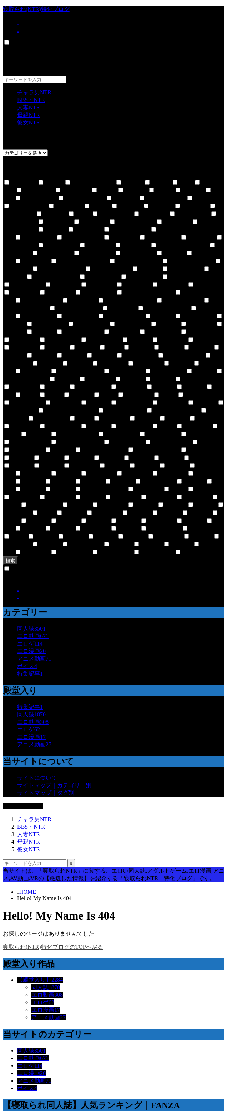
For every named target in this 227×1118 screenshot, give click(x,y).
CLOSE (13, 50)
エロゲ (29, 644)
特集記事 (30, 674)
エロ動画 (33, 636)
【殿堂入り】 (40, 980)
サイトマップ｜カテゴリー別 (54, 785)
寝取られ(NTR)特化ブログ (36, 9)
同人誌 (31, 629)
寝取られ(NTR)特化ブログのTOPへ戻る (53, 947)
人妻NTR (28, 107)
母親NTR (28, 115)
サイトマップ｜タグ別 (45, 793)
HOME (27, 892)
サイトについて (37, 778)
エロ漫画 (31, 651)
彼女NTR (28, 122)
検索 (10, 560)
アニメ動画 (34, 659)
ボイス (27, 666)
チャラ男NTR (34, 92)
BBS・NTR (31, 100)
